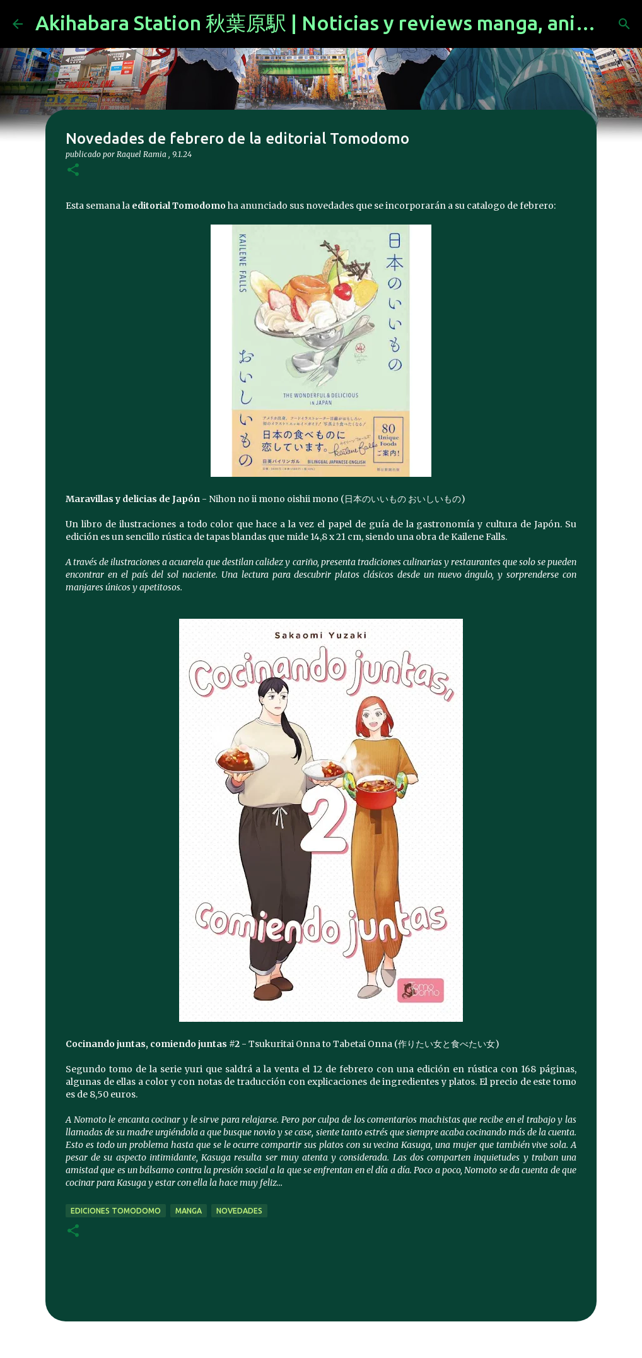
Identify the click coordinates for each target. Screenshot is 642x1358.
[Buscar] (624, 24)
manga (188, 1211)
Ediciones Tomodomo (116, 1211)
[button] (73, 170)
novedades (239, 1211)
